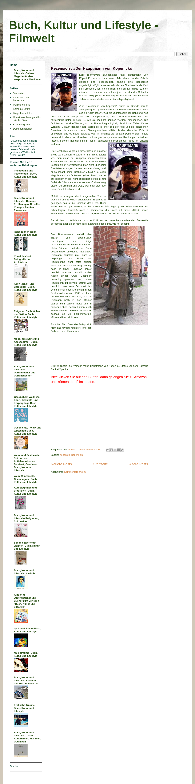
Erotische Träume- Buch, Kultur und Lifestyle (24, 708)
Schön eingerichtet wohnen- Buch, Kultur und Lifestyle (27, 545)
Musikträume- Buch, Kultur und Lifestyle (26, 654)
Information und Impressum (21, 99)
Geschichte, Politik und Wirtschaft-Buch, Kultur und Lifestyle (27, 430)
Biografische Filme (23, 113)
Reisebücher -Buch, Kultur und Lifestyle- (26, 233)
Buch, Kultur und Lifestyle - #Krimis (24, 572)
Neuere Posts (61, 464)
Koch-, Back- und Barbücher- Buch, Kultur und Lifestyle (25, 286)
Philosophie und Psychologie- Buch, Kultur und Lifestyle (25, 173)
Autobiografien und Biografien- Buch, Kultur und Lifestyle (25, 490)
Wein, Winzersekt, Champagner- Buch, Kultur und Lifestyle (26, 479)
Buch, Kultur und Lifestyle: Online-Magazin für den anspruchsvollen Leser (27, 75)
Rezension (77, 454)
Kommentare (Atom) (75, 471)
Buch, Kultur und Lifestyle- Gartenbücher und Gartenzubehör (24, 371)
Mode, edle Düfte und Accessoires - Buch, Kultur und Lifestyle (26, 341)
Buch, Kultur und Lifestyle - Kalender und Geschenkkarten (26, 680)
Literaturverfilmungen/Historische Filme (27, 119)
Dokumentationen (22, 128)
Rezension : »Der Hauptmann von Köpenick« (91, 68)
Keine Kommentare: (89, 449)
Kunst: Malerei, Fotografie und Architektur (23, 259)
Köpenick (65, 454)
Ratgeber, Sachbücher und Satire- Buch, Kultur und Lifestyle (27, 314)
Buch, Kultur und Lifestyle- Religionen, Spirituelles (26, 518)
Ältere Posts (138, 464)
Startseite (100, 464)
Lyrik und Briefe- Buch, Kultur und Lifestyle (27, 630)
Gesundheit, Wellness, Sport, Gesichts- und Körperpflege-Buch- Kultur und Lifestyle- (27, 402)
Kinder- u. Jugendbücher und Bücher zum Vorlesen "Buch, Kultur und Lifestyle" (26, 600)
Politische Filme (21, 104)
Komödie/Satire (21, 108)
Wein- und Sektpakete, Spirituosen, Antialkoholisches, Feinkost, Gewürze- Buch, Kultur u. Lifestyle (27, 463)
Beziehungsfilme (22, 124)
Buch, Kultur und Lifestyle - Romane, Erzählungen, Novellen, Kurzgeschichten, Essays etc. (27, 204)
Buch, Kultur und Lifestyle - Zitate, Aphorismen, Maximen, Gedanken (27, 737)
